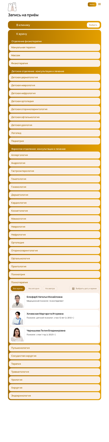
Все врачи (18, 288)
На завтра (50, 288)
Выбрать (93, 25)
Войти (92, 4)
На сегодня (33, 288)
